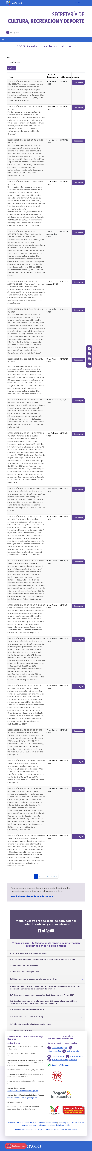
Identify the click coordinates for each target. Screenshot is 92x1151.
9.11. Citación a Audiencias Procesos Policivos (30, 1024)
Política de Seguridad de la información (54, 1125)
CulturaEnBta (58, 1056)
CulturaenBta (54, 1051)
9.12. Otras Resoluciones (21, 1030)
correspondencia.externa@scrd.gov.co (22, 1091)
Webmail (11, 1123)
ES (79, 2)
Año (8, 58)
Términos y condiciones (47, 1123)
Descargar (78, 82)
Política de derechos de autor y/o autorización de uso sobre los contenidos (46, 1129)
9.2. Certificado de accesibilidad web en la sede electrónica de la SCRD (42, 960)
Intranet (20, 1123)
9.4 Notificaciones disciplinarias (24, 972)
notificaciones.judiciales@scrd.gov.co (22, 1098)
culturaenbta (73, 1051)
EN (76, 2)
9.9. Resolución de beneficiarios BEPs (27, 1010)
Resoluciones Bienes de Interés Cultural (32, 896)
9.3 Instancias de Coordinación (24, 966)
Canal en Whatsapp (61, 1065)
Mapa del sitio (30, 1123)
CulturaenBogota (59, 1047)
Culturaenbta (76, 1056)
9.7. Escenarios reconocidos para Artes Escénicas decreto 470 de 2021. (42, 995)
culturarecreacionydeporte (64, 1059)
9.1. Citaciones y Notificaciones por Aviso (28, 953)
